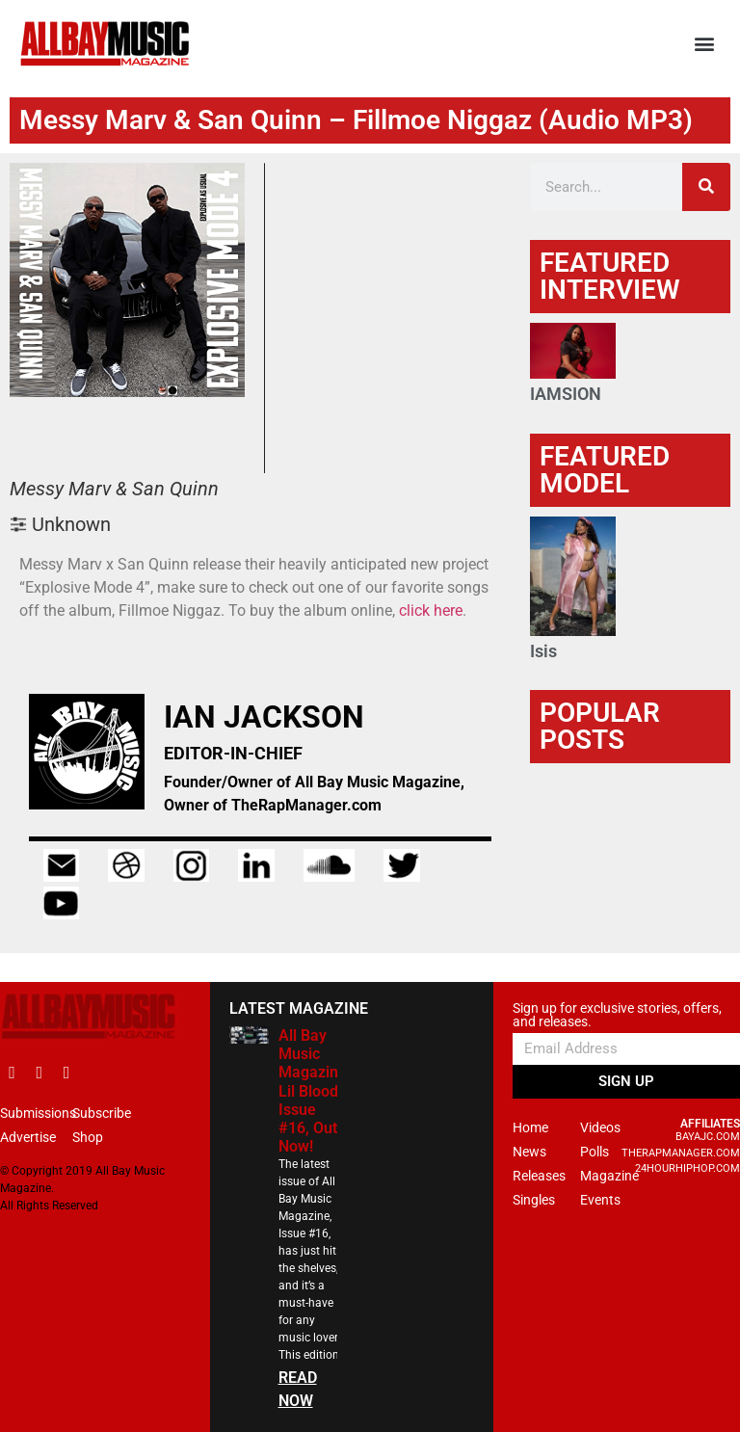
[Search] (706, 187)
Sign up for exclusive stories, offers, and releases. (617, 1015)
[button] (705, 44)
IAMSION (565, 394)
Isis (543, 651)
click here (430, 610)
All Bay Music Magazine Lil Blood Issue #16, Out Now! (312, 1090)
